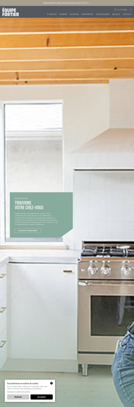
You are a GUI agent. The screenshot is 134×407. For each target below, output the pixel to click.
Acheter (74, 14)
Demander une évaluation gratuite (67, 3)
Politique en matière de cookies (18, 392)
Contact (127, 14)
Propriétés (87, 14)
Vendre (63, 14)
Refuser (18, 397)
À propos (52, 14)
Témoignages (103, 14)
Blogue (116, 14)
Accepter (41, 397)
